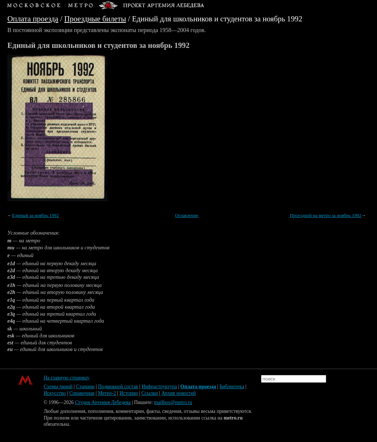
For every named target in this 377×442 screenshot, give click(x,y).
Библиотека (231, 386)
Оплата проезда (32, 18)
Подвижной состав (118, 386)
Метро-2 (107, 393)
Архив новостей (178, 393)
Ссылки (149, 393)
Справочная (81, 393)
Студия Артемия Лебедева (102, 402)
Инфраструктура (159, 386)
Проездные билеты (95, 18)
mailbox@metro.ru (173, 402)
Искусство (54, 393)
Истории (129, 393)
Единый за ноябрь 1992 (35, 215)
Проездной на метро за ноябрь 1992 (325, 215)
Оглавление (186, 215)
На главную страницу (66, 377)
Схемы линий (58, 386)
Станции (85, 386)
